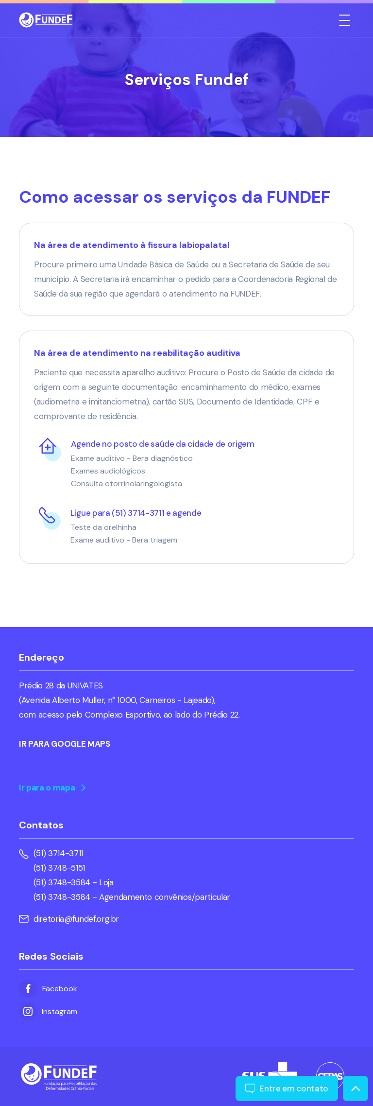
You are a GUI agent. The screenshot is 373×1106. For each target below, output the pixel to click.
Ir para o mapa (52, 787)
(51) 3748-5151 (59, 867)
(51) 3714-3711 (58, 853)
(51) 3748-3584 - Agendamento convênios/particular (132, 897)
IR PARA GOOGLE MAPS (64, 743)
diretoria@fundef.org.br (69, 918)
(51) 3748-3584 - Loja (74, 882)
